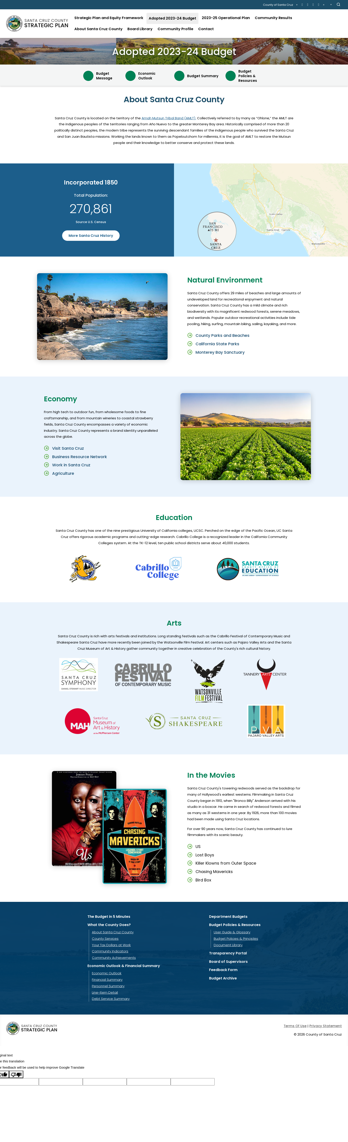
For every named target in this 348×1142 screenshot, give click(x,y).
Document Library (228, 945)
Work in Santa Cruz (71, 465)
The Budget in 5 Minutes (108, 916)
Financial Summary (107, 979)
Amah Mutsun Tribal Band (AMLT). (169, 118)
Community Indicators (110, 951)
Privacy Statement (325, 1026)
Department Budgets (228, 916)
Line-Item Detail (105, 992)
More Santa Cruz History (91, 235)
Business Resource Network (79, 456)
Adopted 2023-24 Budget (174, 51)
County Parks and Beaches (222, 335)
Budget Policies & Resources (235, 924)
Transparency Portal (228, 953)
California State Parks (217, 344)
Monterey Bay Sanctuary (220, 352)
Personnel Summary (108, 986)
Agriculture (63, 473)
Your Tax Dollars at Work (111, 945)
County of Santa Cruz (278, 5)
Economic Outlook (106, 973)
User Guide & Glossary (232, 932)
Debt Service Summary (111, 998)
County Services (105, 938)
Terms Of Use (295, 1026)
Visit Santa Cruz (68, 448)
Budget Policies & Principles (236, 938)
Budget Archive (223, 978)
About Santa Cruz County (113, 932)
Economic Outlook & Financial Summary (123, 965)
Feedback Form (223, 969)
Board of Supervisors (228, 961)
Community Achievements (114, 957)
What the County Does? (109, 924)
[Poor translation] (16, 1074)
